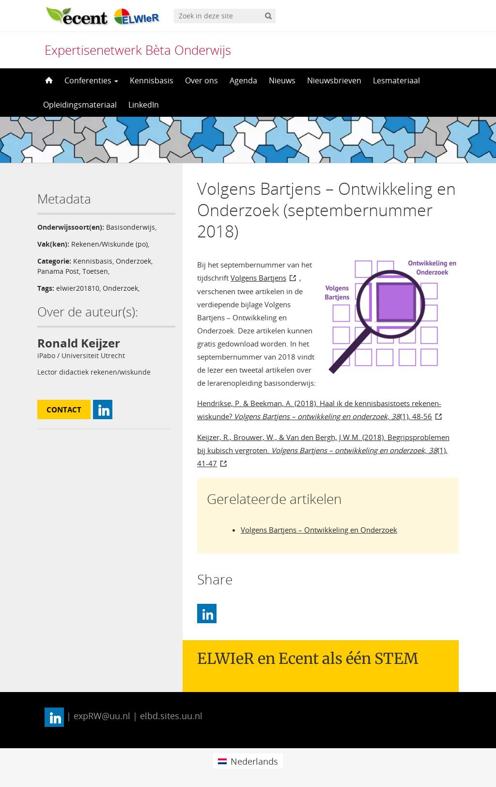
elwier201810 (77, 288)
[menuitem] (247, 761)
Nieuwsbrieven (334, 80)
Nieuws (282, 80)
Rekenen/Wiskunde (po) (109, 244)
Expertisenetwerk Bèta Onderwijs (138, 50)
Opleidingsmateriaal (80, 104)
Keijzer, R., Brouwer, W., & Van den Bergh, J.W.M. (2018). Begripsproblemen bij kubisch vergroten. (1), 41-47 (323, 450)
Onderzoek (133, 261)
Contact (63, 409)
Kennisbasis (151, 80)
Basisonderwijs (130, 227)
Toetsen (95, 271)
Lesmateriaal (396, 80)
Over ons (201, 80)
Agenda (243, 80)
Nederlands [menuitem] (254, 761)
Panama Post (58, 271)
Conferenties (91, 80)
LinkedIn (143, 104)
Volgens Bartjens (258, 278)
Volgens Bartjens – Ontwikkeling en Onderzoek (319, 530)
